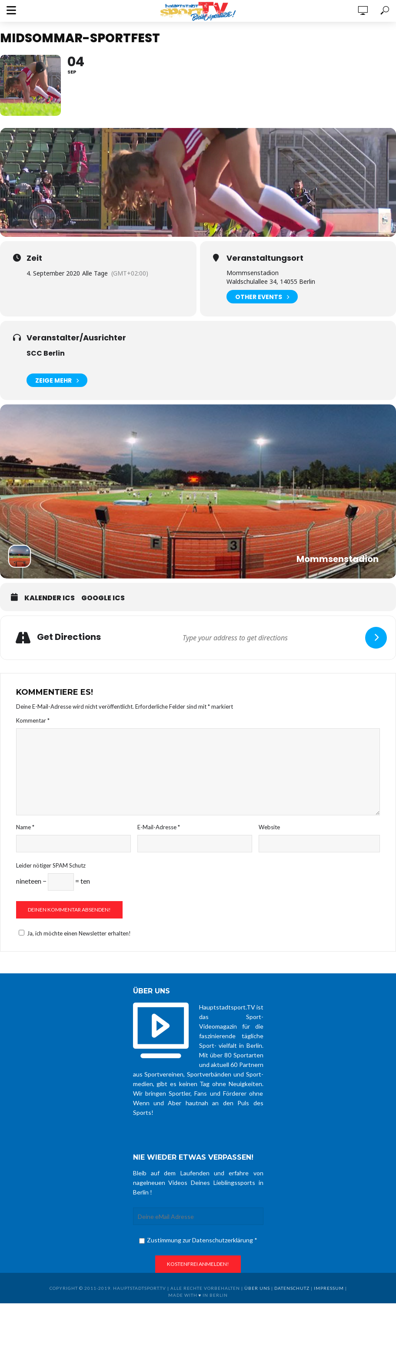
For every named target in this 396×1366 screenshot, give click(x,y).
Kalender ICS (49, 598)
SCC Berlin (46, 353)
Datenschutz (291, 1288)
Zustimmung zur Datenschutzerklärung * (198, 1240)
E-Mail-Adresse (158, 827)
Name (25, 827)
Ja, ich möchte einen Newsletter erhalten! (73, 933)
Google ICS (103, 598)
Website (269, 827)
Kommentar (33, 720)
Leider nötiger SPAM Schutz (51, 865)
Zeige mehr (57, 380)
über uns (257, 1288)
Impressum (329, 1288)
